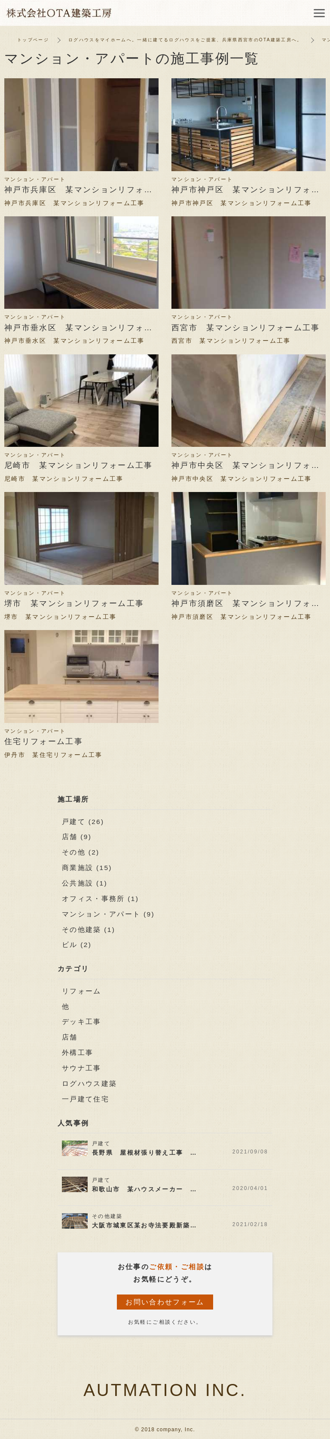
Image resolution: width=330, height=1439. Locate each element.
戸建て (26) (83, 821)
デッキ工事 (81, 1020)
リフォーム (81, 990)
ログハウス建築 (89, 1081)
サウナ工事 (81, 1066)
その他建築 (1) (89, 928)
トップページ (33, 39)
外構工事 (78, 1051)
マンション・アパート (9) (109, 913)
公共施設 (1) (85, 882)
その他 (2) (81, 852)
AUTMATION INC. (165, 1387)
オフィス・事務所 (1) (101, 898)
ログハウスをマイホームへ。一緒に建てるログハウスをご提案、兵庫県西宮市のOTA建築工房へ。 (186, 39)
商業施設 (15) (87, 867)
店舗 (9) (77, 836)
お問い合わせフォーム (165, 1300)
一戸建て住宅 (85, 1097)
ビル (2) (77, 943)
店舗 (70, 1035)
